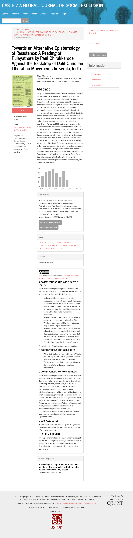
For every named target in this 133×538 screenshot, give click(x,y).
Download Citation (48, 227)
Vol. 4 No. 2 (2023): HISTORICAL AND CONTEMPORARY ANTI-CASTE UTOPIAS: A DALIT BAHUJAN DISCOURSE (58, 245)
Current (5, 13)
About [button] (43, 13)
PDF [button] (22, 111)
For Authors (96, 79)
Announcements (30, 13)
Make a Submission (98, 55)
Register (54, 13)
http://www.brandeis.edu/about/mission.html (77, 503)
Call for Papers (95, 43)
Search (25, 20)
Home (16, 29)
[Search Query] (11, 20)
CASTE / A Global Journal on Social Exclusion (52, 5)
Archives (15, 13)
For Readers (96, 74)
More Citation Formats (50, 222)
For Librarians (96, 85)
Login (63, 13)
